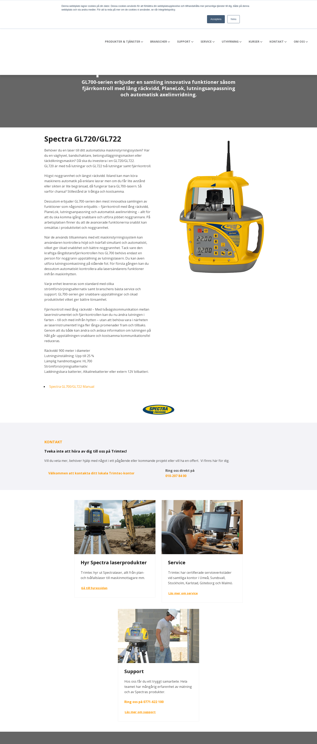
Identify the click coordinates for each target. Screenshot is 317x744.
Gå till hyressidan (64, 594)
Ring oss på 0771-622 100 (226, 592)
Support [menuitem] (168, 661)
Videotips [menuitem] (248, 661)
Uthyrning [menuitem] (169, 676)
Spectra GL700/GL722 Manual (71, 386)
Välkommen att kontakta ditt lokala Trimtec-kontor (91, 473)
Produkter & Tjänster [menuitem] (178, 653)
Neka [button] (233, 19)
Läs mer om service (144, 592)
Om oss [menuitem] (167, 699)
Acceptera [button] (215, 19)
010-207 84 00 (175, 476)
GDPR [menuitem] (245, 676)
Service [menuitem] (167, 668)
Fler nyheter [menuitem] (250, 653)
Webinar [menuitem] (247, 684)
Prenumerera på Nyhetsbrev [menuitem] (262, 691)
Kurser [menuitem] (167, 684)
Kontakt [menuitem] (168, 691)
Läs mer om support (222, 602)
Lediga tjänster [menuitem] (253, 668)
